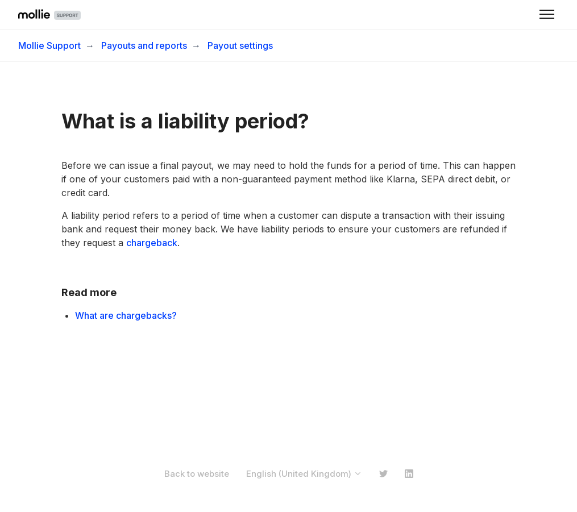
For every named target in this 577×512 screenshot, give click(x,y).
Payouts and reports (144, 45)
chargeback (151, 242)
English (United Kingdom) (304, 473)
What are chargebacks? (126, 315)
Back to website (196, 473)
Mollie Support (49, 45)
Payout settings (240, 45)
